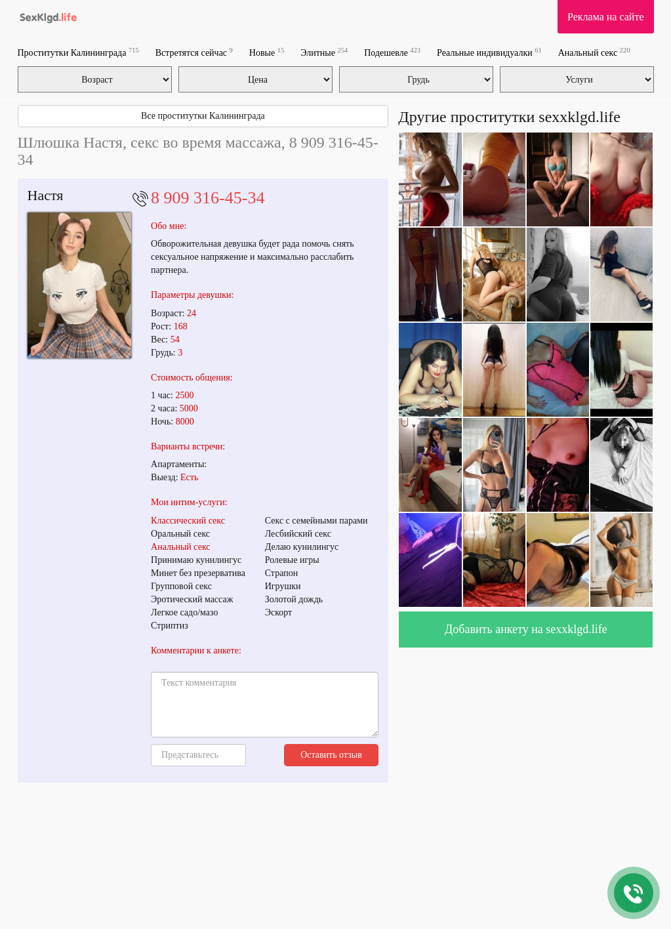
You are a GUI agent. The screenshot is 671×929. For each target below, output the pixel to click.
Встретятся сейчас (194, 52)
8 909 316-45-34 (207, 197)
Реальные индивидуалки (489, 52)
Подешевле (392, 52)
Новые (266, 52)
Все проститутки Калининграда (203, 116)
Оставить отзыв (331, 755)
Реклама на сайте (605, 16)
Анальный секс (594, 52)
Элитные (324, 52)
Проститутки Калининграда (78, 52)
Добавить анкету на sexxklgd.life (526, 629)
